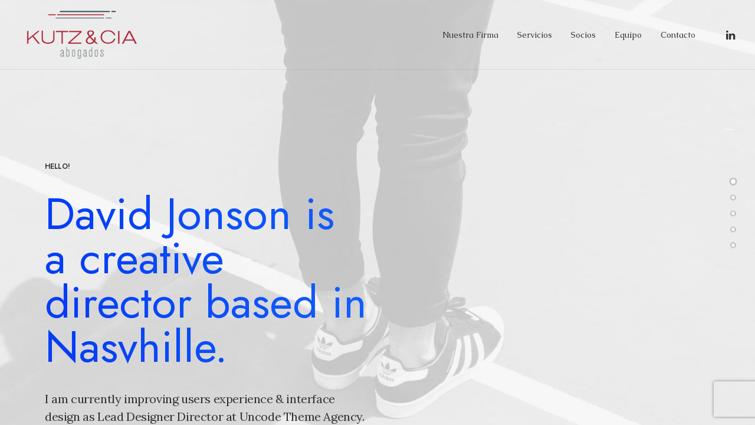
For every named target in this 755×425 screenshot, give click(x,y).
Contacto (678, 35)
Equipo (628, 35)
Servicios (534, 35)
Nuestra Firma (470, 35)
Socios (583, 35)
